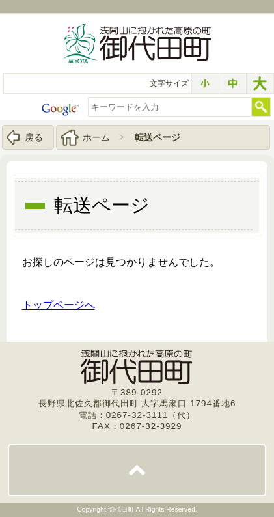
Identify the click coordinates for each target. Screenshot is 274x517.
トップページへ (58, 305)
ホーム (96, 137)
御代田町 (122, 509)
